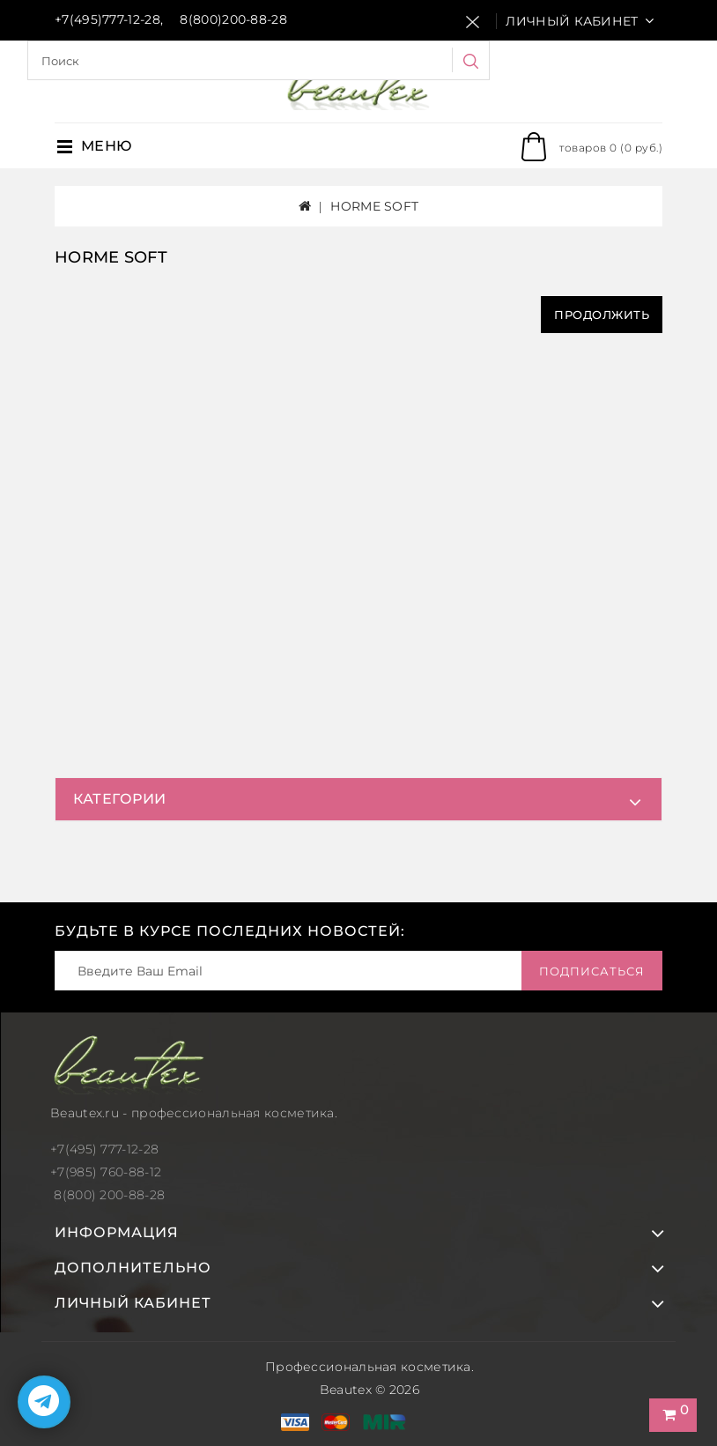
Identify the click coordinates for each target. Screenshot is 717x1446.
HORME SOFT (374, 206)
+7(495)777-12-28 (107, 19)
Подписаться (592, 971)
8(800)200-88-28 (233, 19)
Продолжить (601, 315)
